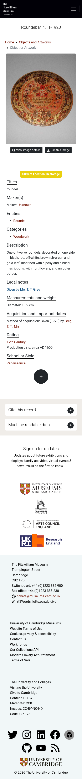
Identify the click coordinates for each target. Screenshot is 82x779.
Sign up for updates (41, 448)
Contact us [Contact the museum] (18, 639)
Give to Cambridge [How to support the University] (23, 693)
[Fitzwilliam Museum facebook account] (41, 734)
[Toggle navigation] (74, 9)
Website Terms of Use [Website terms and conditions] (26, 629)
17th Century (16, 342)
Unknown (24, 205)
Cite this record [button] (22, 409)
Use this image (58, 150)
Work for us (18, 645)
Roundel (19, 221)
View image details (26, 150)
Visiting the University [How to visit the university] (26, 688)
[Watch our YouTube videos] (41, 748)
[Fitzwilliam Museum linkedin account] (55, 734)
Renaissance (16, 363)
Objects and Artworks (35, 42)
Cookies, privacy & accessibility (33, 634)
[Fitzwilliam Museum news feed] (55, 748)
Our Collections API (24, 650)
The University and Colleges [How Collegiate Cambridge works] (30, 682)
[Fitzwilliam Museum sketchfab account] (69, 734)
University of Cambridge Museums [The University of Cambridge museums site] (35, 623)
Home (9, 42)
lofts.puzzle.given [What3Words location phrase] (45, 602)
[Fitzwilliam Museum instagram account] (27, 734)
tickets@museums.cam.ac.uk (38, 596)
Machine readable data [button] (29, 424)
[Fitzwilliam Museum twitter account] (13, 734)
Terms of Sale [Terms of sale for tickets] (20, 660)
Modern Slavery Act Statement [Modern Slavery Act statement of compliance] (32, 655)
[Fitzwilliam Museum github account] (27, 748)
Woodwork (21, 237)
